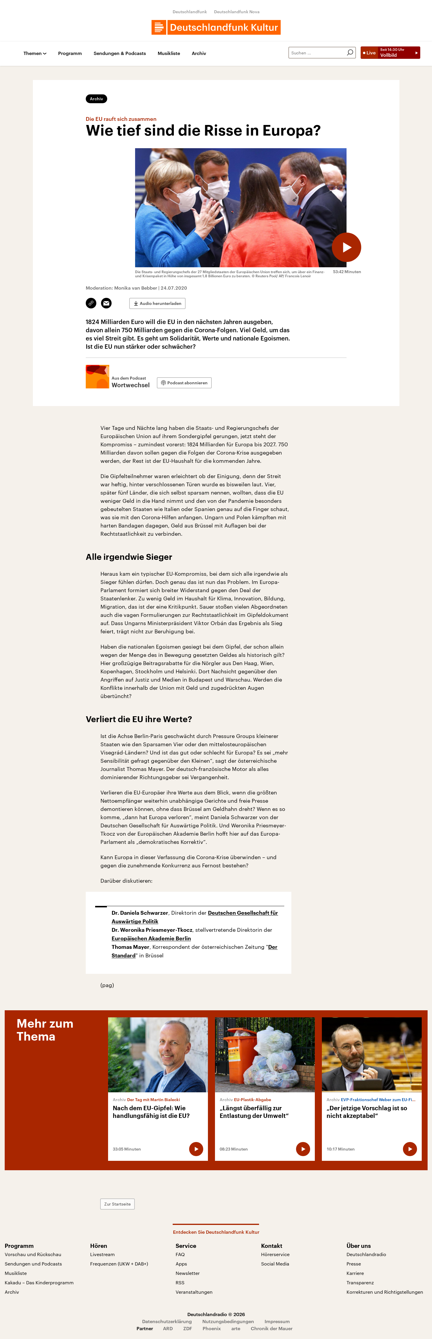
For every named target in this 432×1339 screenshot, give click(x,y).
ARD (168, 1328)
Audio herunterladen (160, 303)
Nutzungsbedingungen (228, 1321)
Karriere (355, 1273)
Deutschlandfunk (190, 11)
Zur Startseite (117, 1203)
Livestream (102, 1254)
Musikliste (169, 53)
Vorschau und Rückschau (33, 1254)
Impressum (277, 1321)
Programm (70, 53)
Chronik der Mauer (272, 1328)
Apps (181, 1263)
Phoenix (212, 1328)
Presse (354, 1263)
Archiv (199, 53)
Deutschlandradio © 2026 (216, 1314)
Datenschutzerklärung (167, 1321)
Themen (32, 53)
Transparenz (360, 1282)
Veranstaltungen (194, 1292)
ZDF (187, 1328)
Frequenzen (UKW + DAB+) (119, 1263)
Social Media (275, 1263)
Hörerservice (275, 1254)
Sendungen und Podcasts (33, 1263)
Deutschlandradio (366, 1254)
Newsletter (188, 1273)
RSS (180, 1282)
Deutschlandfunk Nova (237, 11)
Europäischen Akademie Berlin (151, 938)
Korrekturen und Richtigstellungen (385, 1292)
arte (235, 1328)
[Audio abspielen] (346, 247)
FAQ (180, 1254)
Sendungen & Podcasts (120, 53)
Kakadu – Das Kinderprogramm (39, 1282)
